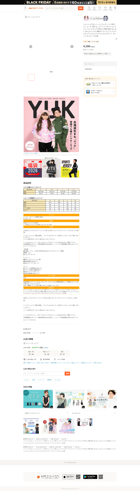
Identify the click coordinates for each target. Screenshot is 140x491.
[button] (116, 39)
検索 (80, 8)
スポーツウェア (55, 438)
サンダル (57, 380)
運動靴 (49, 380)
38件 (46, 348)
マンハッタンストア (41, 446)
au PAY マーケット (28, 438)
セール (26, 380)
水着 (33, 380)
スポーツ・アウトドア (42, 438)
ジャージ (41, 380)
